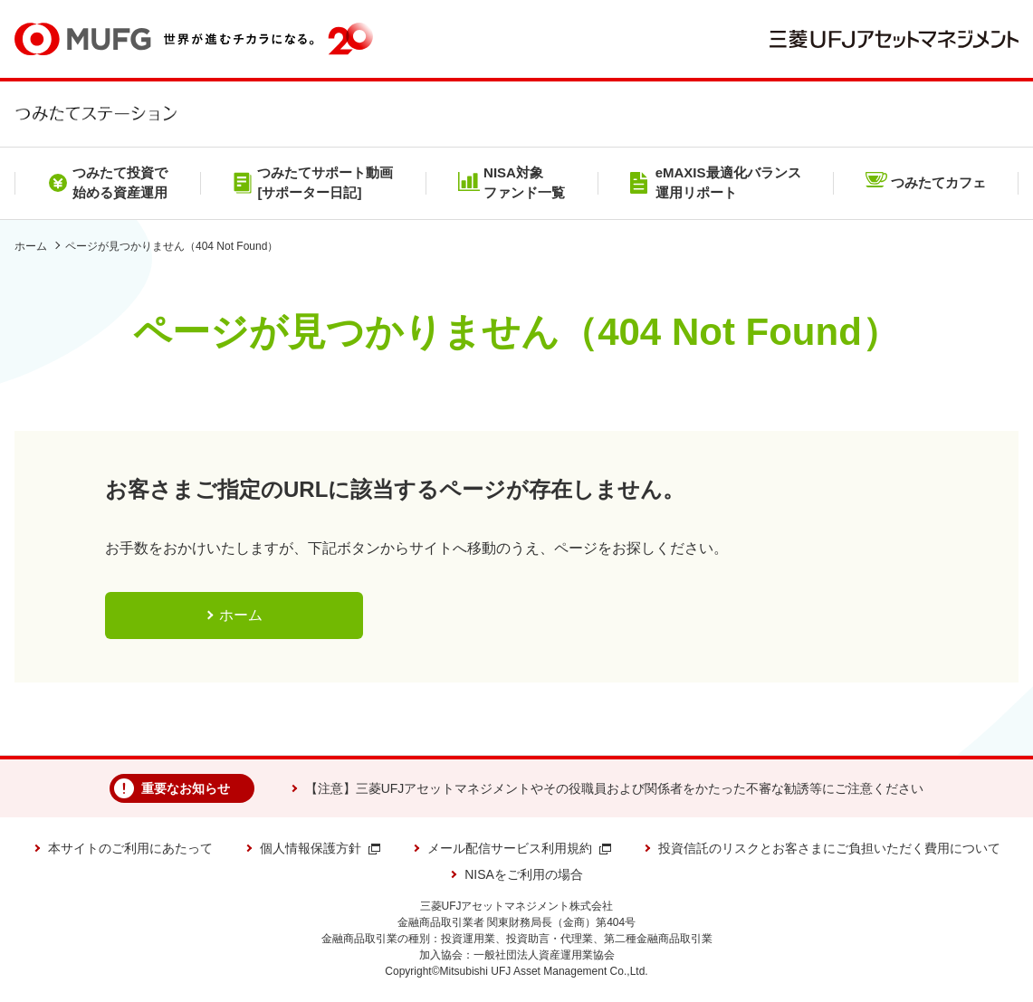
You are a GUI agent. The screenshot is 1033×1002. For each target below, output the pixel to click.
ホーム (30, 246)
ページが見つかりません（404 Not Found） (171, 246)
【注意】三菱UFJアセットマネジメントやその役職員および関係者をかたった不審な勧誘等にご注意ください (614, 788)
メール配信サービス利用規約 (519, 848)
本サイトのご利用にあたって (130, 848)
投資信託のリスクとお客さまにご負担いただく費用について (829, 848)
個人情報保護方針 (320, 848)
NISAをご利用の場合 (523, 874)
